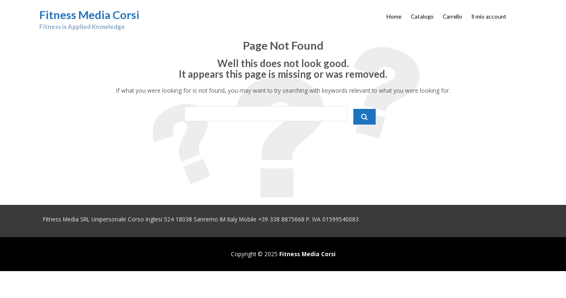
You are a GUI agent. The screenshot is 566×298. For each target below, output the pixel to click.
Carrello (452, 16)
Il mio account (488, 16)
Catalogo (422, 16)
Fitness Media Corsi (89, 15)
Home (393, 16)
